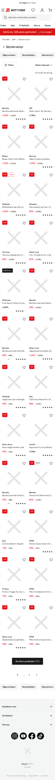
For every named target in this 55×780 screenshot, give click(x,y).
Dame (48, 25)
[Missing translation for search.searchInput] (4, 17)
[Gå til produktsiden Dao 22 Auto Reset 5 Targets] (14, 526)
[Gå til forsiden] (15, 10)
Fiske (3, 25)
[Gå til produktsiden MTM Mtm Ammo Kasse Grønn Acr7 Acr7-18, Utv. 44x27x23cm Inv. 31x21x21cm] (41, 622)
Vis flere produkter (27, 661)
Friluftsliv (24, 25)
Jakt (13, 25)
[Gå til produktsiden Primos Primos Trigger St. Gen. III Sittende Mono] (14, 574)
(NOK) (27, 763)
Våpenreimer (9, 55)
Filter (9, 65)
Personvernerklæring (16, 776)
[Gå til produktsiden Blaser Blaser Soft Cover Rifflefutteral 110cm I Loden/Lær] (14, 142)
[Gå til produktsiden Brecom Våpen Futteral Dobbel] (41, 142)
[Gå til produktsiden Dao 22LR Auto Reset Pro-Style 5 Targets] (41, 382)
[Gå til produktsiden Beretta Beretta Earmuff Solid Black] (14, 334)
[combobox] (26, 17)
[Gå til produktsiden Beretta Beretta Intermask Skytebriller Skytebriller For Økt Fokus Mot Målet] (14, 94)
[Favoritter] (33, 10)
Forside (5, 39)
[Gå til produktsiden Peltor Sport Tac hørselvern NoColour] (41, 94)
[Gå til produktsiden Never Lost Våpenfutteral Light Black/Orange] (14, 622)
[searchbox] (29, 17)
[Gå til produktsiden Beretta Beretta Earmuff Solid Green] (14, 478)
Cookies (44, 776)
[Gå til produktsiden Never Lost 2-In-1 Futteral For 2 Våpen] (41, 238)
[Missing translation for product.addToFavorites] (24, 79)
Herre (37, 25)
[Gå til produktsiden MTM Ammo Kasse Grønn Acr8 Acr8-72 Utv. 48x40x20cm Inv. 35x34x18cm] (41, 526)
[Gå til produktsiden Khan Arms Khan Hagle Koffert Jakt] (14, 430)
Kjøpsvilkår (33, 776)
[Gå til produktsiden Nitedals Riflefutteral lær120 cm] (14, 190)
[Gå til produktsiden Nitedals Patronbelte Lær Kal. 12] (41, 190)
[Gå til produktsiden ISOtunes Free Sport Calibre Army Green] (14, 286)
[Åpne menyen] (3, 10)
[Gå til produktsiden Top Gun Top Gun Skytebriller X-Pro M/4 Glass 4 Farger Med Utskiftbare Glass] (14, 238)
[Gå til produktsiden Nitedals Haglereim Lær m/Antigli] (14, 382)
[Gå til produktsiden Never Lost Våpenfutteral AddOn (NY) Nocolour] (41, 334)
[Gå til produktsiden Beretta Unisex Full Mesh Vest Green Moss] (41, 478)
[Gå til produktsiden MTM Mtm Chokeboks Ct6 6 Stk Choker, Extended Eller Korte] (41, 574)
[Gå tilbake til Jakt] (4, 47)
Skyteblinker (28, 55)
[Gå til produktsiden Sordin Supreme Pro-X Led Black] (41, 430)
